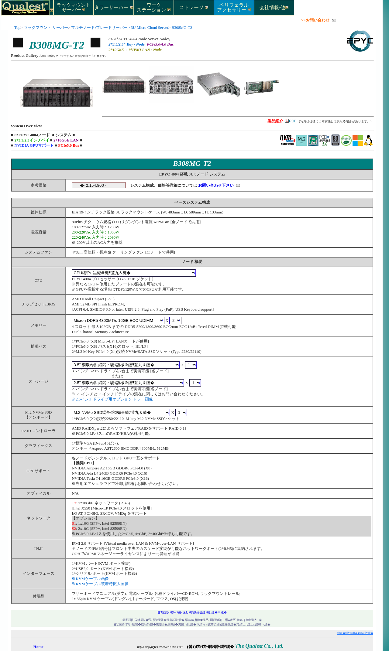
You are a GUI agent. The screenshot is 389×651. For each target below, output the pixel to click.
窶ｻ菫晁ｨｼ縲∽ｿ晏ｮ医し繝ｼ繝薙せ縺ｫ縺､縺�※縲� (192, 612)
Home (38, 646)
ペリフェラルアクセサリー (234, 7)
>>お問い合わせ (314, 20)
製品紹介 (275, 121)
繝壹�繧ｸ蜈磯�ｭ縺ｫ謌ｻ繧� (355, 633)
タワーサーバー (113, 7)
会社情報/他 (274, 7)
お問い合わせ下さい (216, 185)
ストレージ (193, 7)
